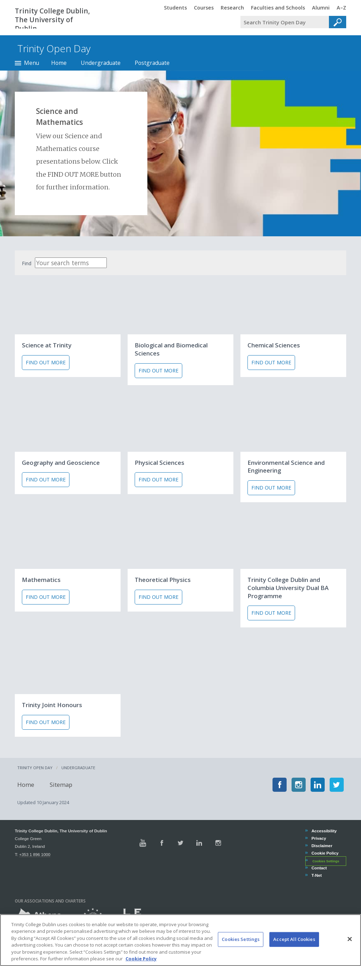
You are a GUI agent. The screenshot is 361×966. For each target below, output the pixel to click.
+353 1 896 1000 (34, 854)
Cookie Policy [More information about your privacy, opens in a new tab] (141, 958)
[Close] (349, 939)
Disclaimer (321, 845)
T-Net (316, 875)
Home (59, 63)
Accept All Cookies (294, 939)
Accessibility (324, 830)
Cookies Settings (325, 861)
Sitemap (58, 784)
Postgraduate (152, 63)
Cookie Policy (324, 853)
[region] (180, 940)
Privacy (318, 838)
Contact (319, 867)
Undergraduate (101, 63)
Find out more (46, 362)
